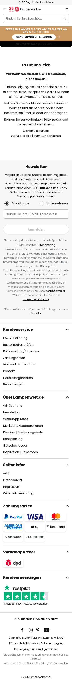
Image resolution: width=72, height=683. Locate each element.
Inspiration (11, 452)
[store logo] (27, 9)
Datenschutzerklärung (36, 299)
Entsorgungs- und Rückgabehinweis (37, 649)
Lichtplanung (12, 439)
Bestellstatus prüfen (18, 344)
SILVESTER (34, 37)
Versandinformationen (20, 364)
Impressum (11, 487)
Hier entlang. (47, 245)
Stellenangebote (30, 432)
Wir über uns (12, 406)
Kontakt (9, 371)
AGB (6, 473)
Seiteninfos (14, 464)
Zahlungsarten (14, 358)
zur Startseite (21, 136)
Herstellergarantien (18, 378)
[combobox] (36, 18)
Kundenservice (18, 329)
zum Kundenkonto (47, 136)
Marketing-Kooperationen (23, 425)
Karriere (9, 432)
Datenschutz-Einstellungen (24, 637)
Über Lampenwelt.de (23, 397)
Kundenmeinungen (22, 577)
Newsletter (11, 412)
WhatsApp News (15, 419)
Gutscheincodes (15, 445)
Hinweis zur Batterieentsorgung (45, 643)
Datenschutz (12, 480)
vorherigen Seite (38, 119)
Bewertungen (13, 384)
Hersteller (36, 313)
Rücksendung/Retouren (21, 351)
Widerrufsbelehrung (18, 493)
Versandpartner (19, 552)
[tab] (36, 357)
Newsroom (30, 452)
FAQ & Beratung (15, 338)
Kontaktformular (55, 291)
